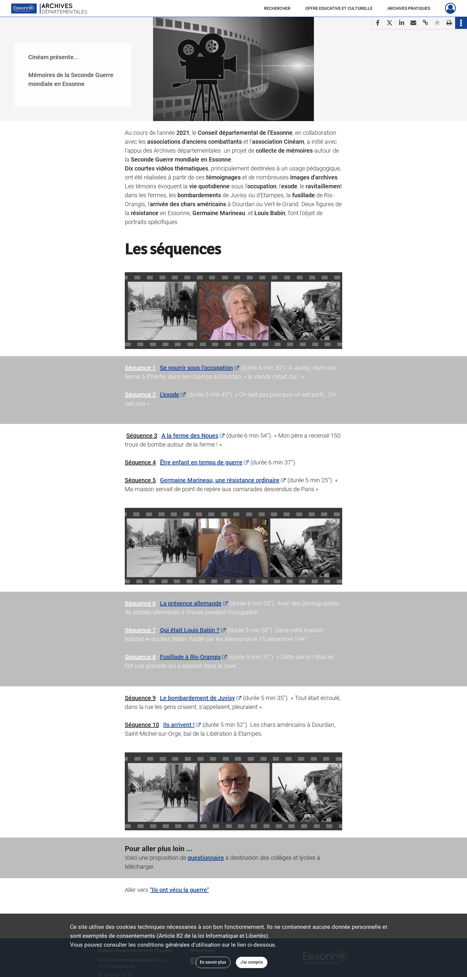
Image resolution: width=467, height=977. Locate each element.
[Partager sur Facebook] (378, 23)
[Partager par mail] (413, 23)
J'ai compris (251, 962)
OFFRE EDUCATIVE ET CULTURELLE (339, 8)
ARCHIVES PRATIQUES (408, 8)
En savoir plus (213, 962)
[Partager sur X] (390, 23)
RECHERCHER (277, 8)
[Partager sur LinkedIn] (401, 23)
